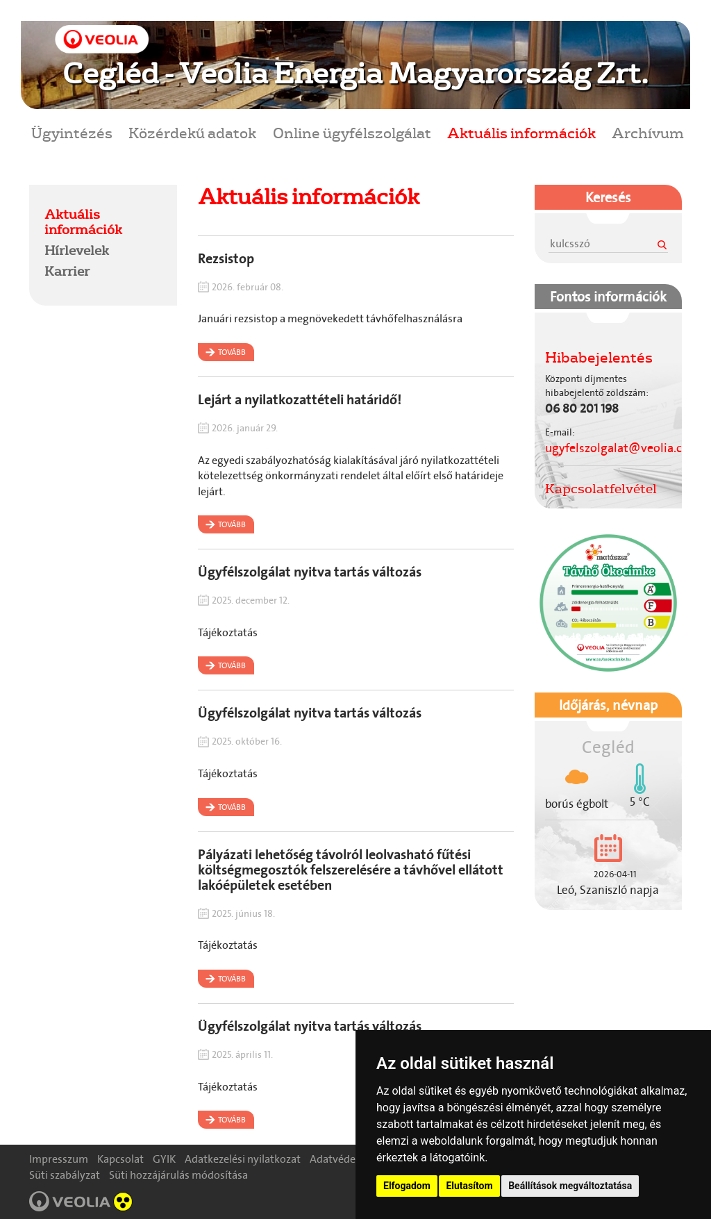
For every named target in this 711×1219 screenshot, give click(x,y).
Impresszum (58, 1159)
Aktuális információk (521, 132)
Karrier (67, 271)
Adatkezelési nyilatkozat (243, 1159)
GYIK (164, 1159)
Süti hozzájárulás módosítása (178, 1175)
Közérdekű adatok (192, 132)
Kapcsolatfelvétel (601, 488)
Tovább (232, 352)
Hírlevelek (76, 250)
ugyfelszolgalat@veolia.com (622, 448)
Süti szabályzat (64, 1175)
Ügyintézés (71, 132)
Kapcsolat (120, 1159)
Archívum (648, 132)
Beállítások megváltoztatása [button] (570, 1185)
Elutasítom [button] (469, 1185)
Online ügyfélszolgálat (352, 132)
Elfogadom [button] (406, 1185)
